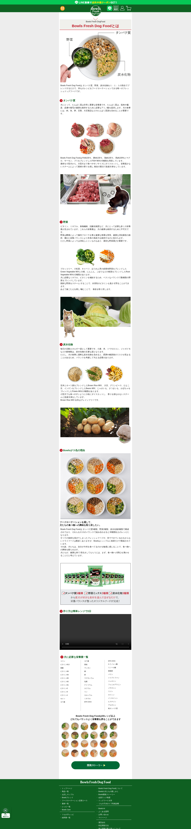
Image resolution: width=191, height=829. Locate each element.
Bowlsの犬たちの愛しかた (108, 760)
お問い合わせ (103, 784)
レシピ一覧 (66, 776)
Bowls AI (101, 778)
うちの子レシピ (68, 784)
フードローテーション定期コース (74, 770)
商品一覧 (65, 760)
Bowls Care (66, 779)
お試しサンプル (68, 764)
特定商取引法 (103, 795)
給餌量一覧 (66, 787)
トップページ (67, 757)
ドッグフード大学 (105, 770)
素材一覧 (65, 773)
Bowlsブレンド (67, 767)
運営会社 (101, 792)
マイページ (102, 787)
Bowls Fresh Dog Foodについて (110, 757)
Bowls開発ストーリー (106, 764)
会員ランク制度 (104, 767)
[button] (62, 8)
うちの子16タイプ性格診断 (108, 773)
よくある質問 (103, 781)
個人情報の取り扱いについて (109, 798)
